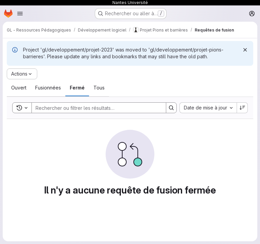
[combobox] (208, 107)
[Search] (95, 108)
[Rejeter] (245, 50)
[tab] (19, 87)
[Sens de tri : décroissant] (242, 107)
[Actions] (22, 73)
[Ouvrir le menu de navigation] (20, 13)
